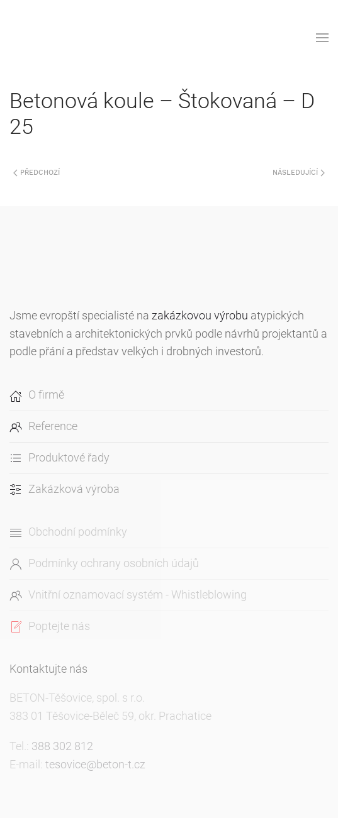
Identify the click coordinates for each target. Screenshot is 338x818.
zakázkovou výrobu (200, 315)
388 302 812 (62, 746)
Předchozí (36, 173)
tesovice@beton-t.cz (95, 764)
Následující (299, 173)
